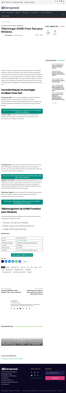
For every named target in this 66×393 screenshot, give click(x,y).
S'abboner (55, 377)
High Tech (10, 25)
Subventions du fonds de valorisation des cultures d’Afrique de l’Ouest (35, 292)
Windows (19, 250)
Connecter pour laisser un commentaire (12, 358)
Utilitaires (29, 272)
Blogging (8, 22)
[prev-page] (2, 348)
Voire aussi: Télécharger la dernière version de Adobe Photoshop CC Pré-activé (22, 202)
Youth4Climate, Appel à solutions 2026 (36, 344)
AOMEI (7, 267)
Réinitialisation (9, 269)
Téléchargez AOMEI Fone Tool (22, 255)
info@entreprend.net (37, 378)
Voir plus (55, 102)
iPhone (35, 267)
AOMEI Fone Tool (15, 267)
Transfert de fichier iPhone (19, 272)
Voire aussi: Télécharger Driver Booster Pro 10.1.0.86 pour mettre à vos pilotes (22, 111)
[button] (62, 14)
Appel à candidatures (8, 341)
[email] (55, 373)
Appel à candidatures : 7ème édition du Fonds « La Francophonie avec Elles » (58, 88)
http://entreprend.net (15, 302)
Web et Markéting (18, 25)
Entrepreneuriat (21, 340)
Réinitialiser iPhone (18, 269)
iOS (28, 267)
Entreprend (9, 35)
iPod (40, 267)
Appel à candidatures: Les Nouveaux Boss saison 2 (8, 344)
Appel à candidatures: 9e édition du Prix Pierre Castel (22, 343)
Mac (3, 269)
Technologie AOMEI (22, 240)
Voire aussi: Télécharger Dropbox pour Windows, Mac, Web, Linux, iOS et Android (22, 176)
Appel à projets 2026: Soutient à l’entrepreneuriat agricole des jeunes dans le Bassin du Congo (58, 96)
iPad (31, 267)
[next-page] (5, 348)
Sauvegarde (28, 269)
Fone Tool (23, 267)
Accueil (3, 22)
